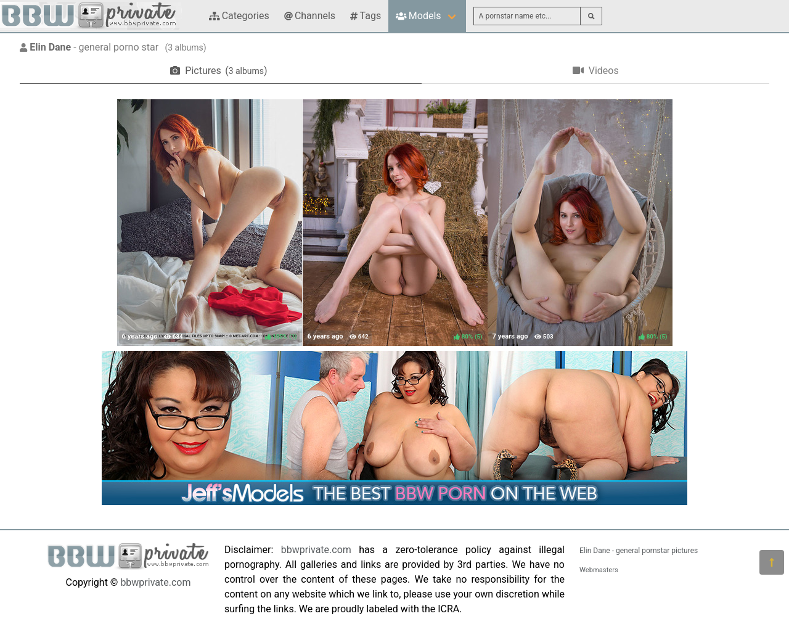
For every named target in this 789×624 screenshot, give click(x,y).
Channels (309, 16)
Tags (365, 16)
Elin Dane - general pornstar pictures (638, 550)
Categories (239, 16)
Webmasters (598, 570)
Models (418, 16)
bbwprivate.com (155, 582)
